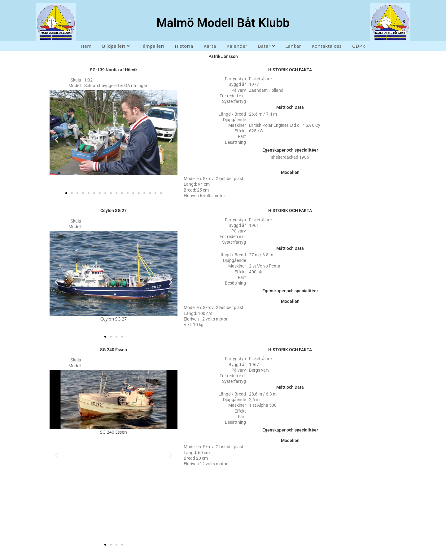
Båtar (266, 46)
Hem (86, 46)
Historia (184, 46)
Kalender (237, 46)
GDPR (358, 46)
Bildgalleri (116, 46)
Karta (210, 46)
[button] (56, 140)
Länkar (293, 46)
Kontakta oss (327, 46)
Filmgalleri (152, 46)
